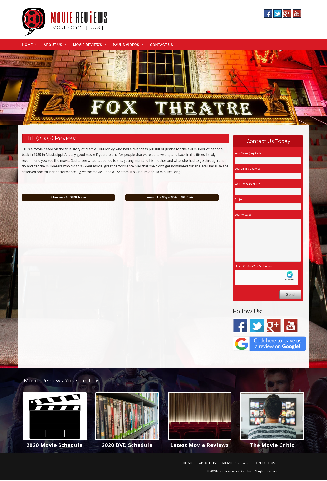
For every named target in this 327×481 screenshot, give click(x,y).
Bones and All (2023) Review (68, 198)
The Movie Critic (272, 446)
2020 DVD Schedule (127, 446)
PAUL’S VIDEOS (126, 45)
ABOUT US (53, 45)
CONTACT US (161, 45)
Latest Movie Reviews (199, 446)
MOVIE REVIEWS (87, 45)
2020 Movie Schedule (54, 446)
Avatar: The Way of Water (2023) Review (172, 198)
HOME (27, 45)
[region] (163, 89)
